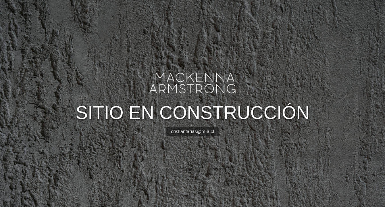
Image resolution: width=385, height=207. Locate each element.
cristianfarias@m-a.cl (192, 131)
